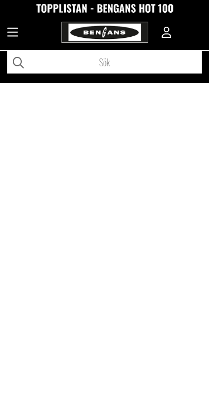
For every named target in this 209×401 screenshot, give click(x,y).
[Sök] (104, 62)
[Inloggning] (167, 33)
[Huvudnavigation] (12, 33)
